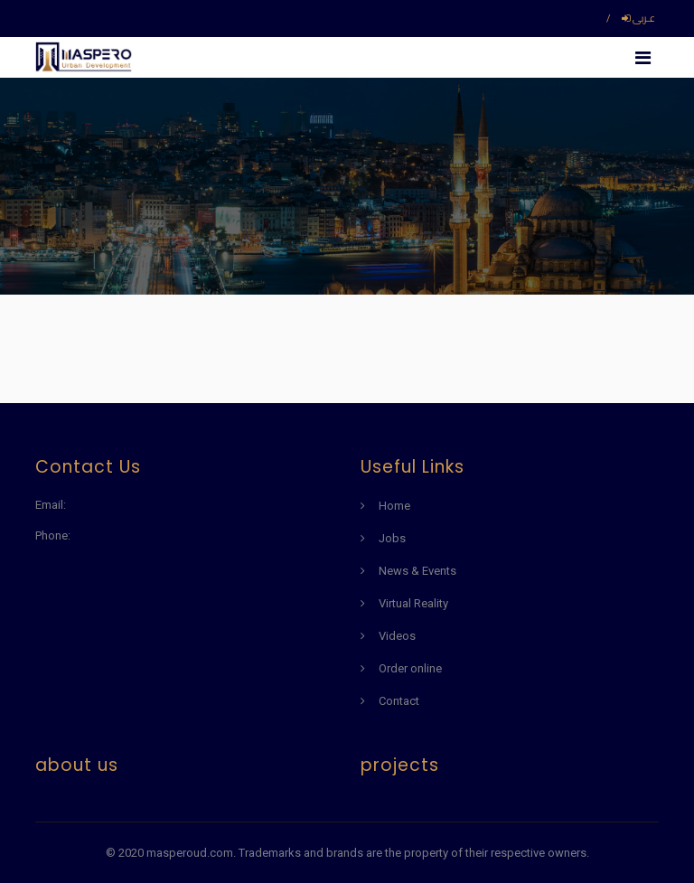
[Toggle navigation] (643, 57)
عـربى (638, 18)
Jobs (392, 538)
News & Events (417, 571)
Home (394, 505)
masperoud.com (189, 853)
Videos (397, 636)
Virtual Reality (413, 603)
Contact (399, 701)
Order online (410, 668)
